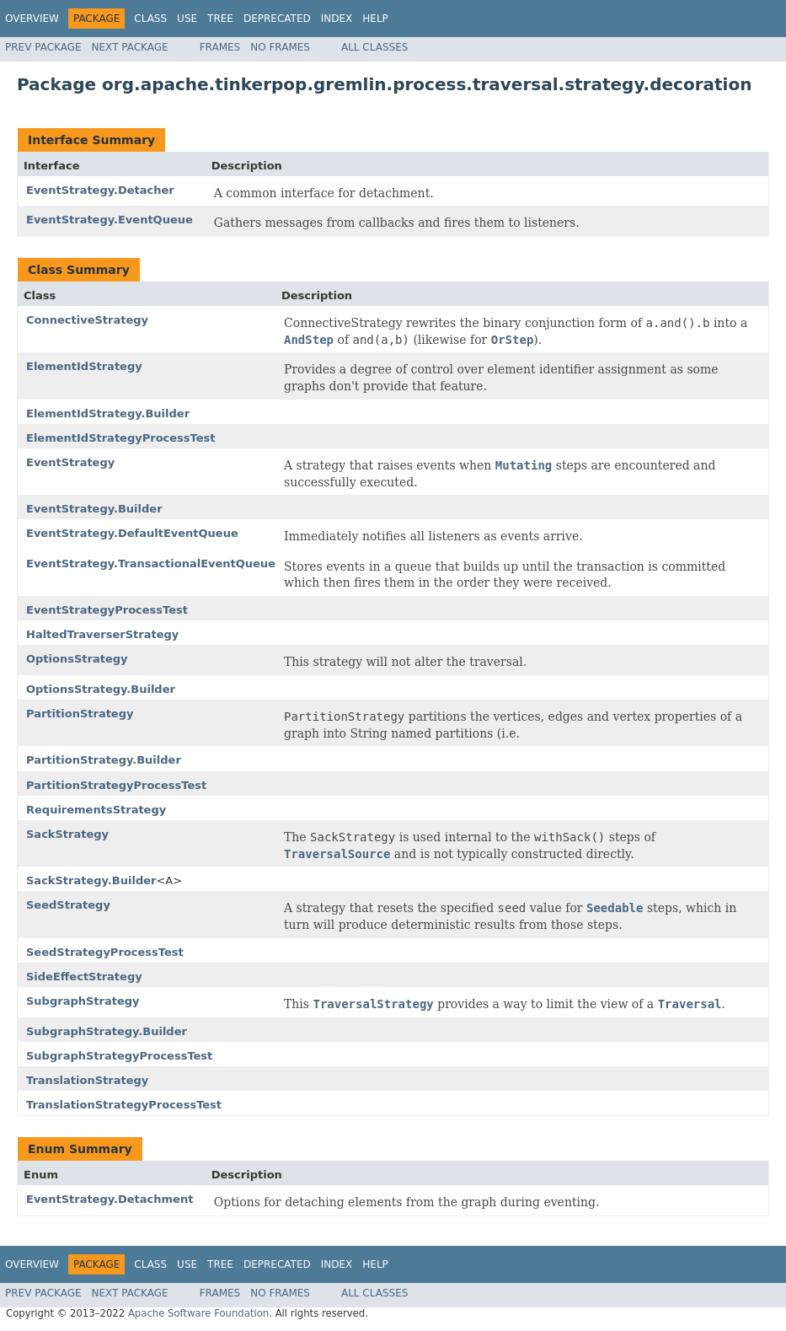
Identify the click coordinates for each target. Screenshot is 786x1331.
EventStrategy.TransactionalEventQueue (150, 563)
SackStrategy (67, 834)
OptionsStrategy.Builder (100, 689)
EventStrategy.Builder (94, 508)
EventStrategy (70, 462)
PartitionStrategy (79, 713)
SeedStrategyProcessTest (105, 952)
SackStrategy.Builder (91, 880)
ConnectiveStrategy (87, 320)
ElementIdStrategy (84, 366)
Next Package (130, 47)
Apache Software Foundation (198, 1313)
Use (187, 18)
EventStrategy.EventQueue (109, 219)
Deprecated (277, 18)
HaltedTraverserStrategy (102, 634)
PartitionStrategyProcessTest (116, 785)
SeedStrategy (68, 905)
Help (375, 18)
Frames (220, 47)
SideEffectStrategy (84, 976)
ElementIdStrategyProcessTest (120, 438)
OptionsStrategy (77, 658)
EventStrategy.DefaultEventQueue (132, 533)
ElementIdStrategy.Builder (108, 413)
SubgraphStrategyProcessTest (119, 1055)
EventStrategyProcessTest (107, 610)
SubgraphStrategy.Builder (106, 1031)
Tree (220, 18)
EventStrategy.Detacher (100, 190)
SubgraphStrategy (83, 1001)
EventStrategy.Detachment (109, 1199)
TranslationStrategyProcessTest (124, 1104)
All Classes (374, 47)
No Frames (280, 47)
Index (337, 18)
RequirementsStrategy (96, 809)
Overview (32, 18)
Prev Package (43, 47)
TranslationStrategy (87, 1080)
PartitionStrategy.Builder (103, 760)
